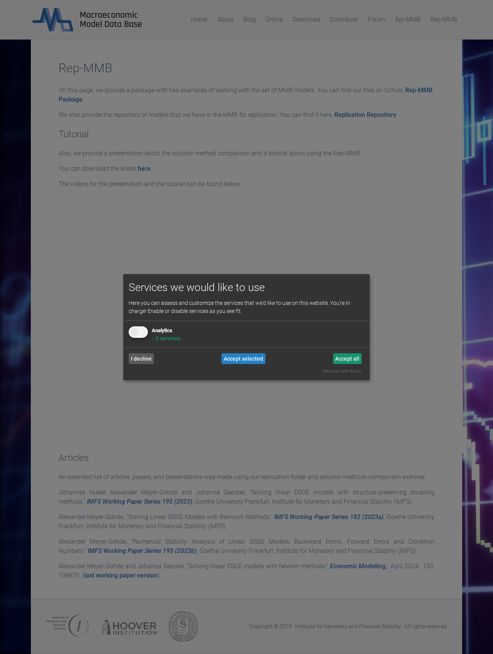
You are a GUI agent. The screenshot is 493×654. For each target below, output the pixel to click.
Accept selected (243, 359)
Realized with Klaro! (342, 371)
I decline (141, 359)
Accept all (347, 359)
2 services (166, 338)
